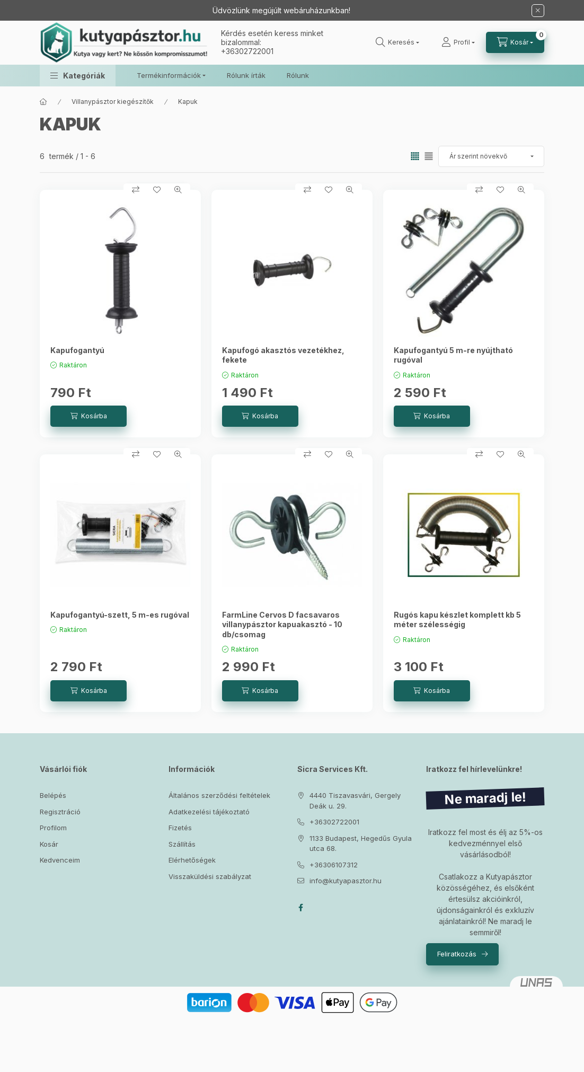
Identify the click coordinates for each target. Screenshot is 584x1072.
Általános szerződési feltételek (219, 795)
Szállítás (182, 844)
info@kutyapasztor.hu (345, 880)
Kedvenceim (60, 860)
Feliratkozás (456, 954)
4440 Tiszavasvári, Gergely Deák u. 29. (355, 800)
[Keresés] (397, 42)
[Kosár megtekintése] (515, 42)
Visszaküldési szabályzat (210, 876)
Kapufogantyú (77, 350)
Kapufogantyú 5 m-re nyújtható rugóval (453, 355)
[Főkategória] (43, 102)
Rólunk (298, 75)
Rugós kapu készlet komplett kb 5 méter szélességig (457, 619)
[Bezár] (538, 10)
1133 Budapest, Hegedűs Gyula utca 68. (360, 843)
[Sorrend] (491, 156)
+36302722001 (247, 51)
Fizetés (180, 827)
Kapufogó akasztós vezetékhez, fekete (283, 355)
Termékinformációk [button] (169, 75)
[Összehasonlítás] (135, 189)
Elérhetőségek (192, 860)
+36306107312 (333, 864)
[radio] (428, 156)
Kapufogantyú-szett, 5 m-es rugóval (119, 614)
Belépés (53, 795)
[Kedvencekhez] (156, 189)
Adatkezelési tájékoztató (209, 811)
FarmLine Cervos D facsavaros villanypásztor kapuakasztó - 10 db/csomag (282, 624)
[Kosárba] (88, 416)
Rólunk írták (246, 75)
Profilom (53, 827)
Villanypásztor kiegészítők (113, 102)
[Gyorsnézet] (178, 189)
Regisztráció (60, 811)
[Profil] (458, 42)
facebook (300, 907)
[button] (78, 75)
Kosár (49, 844)
